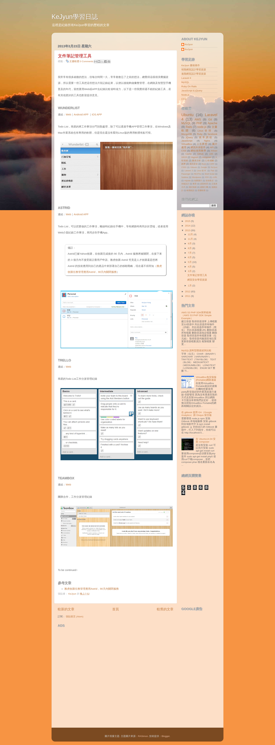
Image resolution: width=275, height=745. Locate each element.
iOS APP (97, 114)
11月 (191, 239)
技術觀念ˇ (210, 181)
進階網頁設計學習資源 (193, 74)
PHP (199, 123)
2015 (188, 221)
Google (204, 167)
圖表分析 (196, 160)
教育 (195, 184)
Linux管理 (205, 130)
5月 (190, 262)
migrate (187, 181)
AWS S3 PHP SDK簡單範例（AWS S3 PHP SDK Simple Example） (196, 315)
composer (206, 157)
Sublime (184, 177)
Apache (212, 123)
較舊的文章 (165, 609)
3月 (190, 271)
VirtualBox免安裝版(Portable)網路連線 (206, 378)
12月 (191, 234)
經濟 (183, 164)
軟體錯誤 (190, 190)
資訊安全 (193, 164)
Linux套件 (202, 171)
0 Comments (86, 61)
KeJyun (189, 44)
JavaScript (186, 140)
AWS (197, 119)
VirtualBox (186, 144)
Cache (188, 154)
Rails (189, 126)
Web (68, 114)
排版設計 (185, 184)
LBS (211, 154)
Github (200, 154)
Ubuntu (187, 115)
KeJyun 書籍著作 (190, 65)
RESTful (197, 174)
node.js (201, 126)
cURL (215, 177)
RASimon (143, 736)
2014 (188, 225)
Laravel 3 (189, 171)
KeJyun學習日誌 (75, 16)
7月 (190, 252)
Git (210, 119)
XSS (207, 177)
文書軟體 (74, 61)
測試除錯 (193, 187)
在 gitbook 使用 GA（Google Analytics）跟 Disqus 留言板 (196, 413)
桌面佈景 (204, 184)
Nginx (207, 140)
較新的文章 (66, 609)
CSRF (211, 164)
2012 (188, 291)
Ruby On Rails (189, 86)
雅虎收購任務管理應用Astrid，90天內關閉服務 (91, 588)
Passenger (185, 174)
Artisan (214, 151)
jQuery (189, 137)
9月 (190, 243)
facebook (212, 134)
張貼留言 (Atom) (74, 616)
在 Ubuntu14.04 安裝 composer (206, 440)
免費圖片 (198, 181)
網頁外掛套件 (198, 147)
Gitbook (193, 167)
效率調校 (206, 137)
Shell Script (209, 174)
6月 (190, 257)
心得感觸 (209, 160)
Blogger (166, 736)
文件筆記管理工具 (197, 275)
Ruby (200, 134)
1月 (190, 285)
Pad (212, 171)
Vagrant (194, 157)
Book (204, 164)
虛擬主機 (204, 187)
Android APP (81, 114)
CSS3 (183, 167)
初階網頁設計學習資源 (193, 69)
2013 (188, 230)
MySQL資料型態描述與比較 (196, 350)
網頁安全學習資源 (197, 279)
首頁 (115, 609)
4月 (190, 266)
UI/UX (184, 157)
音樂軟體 (201, 190)
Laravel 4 (186, 78)
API (212, 147)
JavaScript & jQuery (191, 90)
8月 (190, 248)
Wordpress (196, 177)
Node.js (185, 95)
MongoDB (186, 134)
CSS (183, 99)
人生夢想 (202, 144)
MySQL (185, 82)
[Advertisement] (99, 634)
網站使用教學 (198, 150)
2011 (188, 296)
